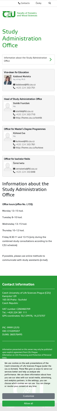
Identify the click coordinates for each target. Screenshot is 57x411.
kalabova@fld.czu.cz (26, 85)
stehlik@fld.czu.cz (24, 111)
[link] (28, 14)
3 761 (25, 144)
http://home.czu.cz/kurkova (29, 148)
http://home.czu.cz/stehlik (29, 118)
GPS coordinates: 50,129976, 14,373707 (23, 316)
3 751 (25, 88)
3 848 (25, 172)
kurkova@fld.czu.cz (25, 141)
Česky (38, 3)
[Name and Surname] (34, 78)
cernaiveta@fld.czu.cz (26, 169)
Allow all (28, 403)
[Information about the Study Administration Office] (28, 59)
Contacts (24, 3)
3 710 (25, 114)
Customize (28, 396)
